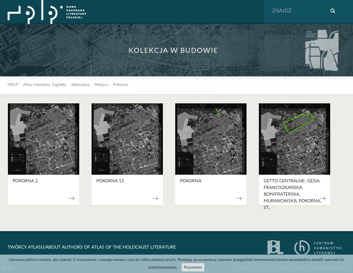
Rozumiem (193, 267)
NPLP (13, 85)
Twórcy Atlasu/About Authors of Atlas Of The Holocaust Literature (92, 247)
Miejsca (101, 85)
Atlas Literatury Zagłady (44, 85)
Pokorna (120, 85)
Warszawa (80, 85)
